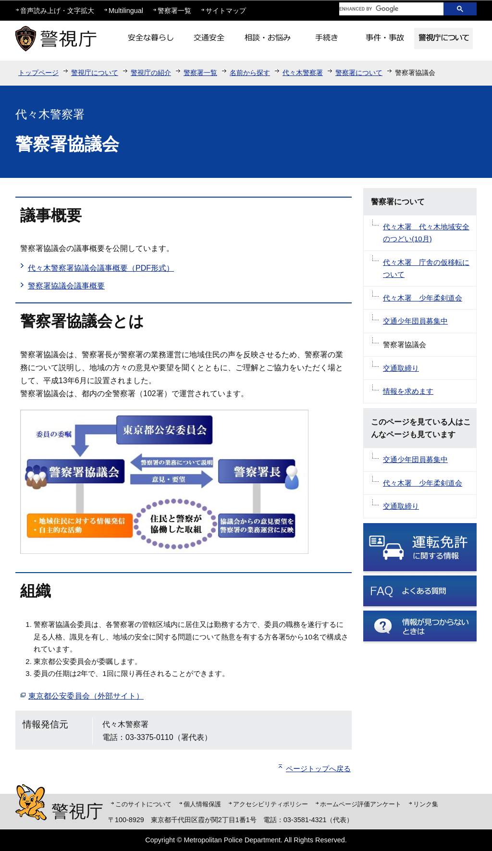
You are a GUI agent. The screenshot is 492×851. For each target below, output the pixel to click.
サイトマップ (226, 10)
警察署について (358, 72)
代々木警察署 (303, 72)
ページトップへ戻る (318, 768)
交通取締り (401, 368)
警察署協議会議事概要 (66, 286)
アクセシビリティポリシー (270, 804)
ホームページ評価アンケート (360, 804)
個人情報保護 (202, 804)
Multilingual (126, 10)
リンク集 (425, 804)
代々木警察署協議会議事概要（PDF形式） (101, 268)
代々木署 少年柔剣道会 (422, 298)
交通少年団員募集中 (415, 321)
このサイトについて (143, 804)
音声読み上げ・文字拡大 (57, 10)
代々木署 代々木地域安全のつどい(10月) (426, 233)
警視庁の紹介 (151, 72)
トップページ (38, 72)
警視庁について (94, 72)
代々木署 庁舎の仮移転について (426, 268)
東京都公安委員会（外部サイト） (86, 696)
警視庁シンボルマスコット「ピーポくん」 (31, 802)
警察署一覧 (174, 10)
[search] (384, 9)
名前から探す (250, 72)
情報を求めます (408, 391)
